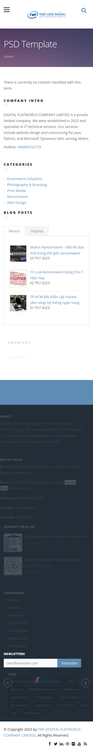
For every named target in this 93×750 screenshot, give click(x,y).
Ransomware (17, 196)
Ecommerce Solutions (24, 178)
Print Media (16, 190)
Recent (14, 231)
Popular (37, 231)
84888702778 (30, 147)
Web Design (16, 202)
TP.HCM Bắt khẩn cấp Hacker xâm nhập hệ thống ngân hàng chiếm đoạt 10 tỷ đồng (55, 302)
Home (9, 56)
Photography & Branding (27, 184)
